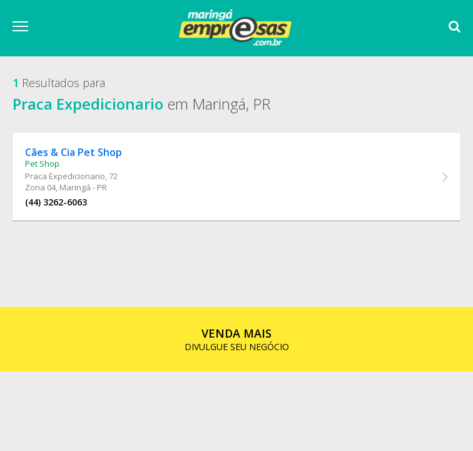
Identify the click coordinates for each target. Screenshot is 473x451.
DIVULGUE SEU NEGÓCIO (237, 339)
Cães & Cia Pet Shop (73, 152)
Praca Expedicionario (65, 176)
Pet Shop (42, 163)
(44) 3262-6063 (56, 202)
